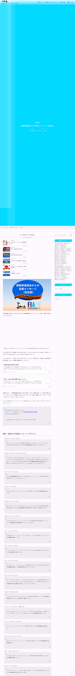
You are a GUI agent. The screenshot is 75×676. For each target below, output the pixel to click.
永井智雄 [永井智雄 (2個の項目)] (64, 263)
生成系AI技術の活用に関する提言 (16, 249)
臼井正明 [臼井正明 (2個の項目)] (64, 268)
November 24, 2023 (31, 402)
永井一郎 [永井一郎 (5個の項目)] (58, 247)
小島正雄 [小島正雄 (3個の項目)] (64, 252)
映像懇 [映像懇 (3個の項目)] (69, 250)
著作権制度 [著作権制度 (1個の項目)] (58, 274)
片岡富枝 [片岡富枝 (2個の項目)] (58, 259)
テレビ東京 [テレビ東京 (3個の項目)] (58, 252)
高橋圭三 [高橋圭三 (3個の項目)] (58, 256)
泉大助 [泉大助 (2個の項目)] (69, 270)
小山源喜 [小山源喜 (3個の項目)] (64, 250)
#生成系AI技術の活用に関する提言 (30, 394)
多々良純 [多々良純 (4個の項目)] (58, 250)
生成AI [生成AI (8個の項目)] (66, 243)
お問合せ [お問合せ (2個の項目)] (64, 259)
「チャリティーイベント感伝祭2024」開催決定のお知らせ (18, 255)
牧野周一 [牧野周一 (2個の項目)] (58, 270)
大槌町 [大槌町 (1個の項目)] (63, 272)
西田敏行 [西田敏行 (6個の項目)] (58, 245)
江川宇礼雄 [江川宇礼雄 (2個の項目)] (58, 263)
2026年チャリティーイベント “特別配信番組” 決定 (18, 243)
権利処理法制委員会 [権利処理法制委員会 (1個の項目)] (65, 274)
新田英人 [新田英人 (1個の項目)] (58, 279)
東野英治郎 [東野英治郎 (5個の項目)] (64, 247)
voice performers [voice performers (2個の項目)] (59, 265)
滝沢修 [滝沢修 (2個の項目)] (64, 261)
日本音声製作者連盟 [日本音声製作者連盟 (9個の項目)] (59, 243)
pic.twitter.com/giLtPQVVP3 (11, 396)
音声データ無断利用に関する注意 (40, 242)
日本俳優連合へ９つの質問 (39, 255)
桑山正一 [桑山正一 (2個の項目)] (64, 270)
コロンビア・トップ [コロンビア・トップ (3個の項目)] (65, 254)
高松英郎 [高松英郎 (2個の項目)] (58, 268)
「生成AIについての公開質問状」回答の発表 (42, 249)
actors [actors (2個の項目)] (69, 268)
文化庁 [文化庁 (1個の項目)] (65, 277)
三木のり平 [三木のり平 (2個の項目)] (58, 261)
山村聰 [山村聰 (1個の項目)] (63, 279)
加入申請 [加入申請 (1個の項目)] (58, 272)
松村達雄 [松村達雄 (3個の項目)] (58, 254)
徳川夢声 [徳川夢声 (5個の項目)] (64, 245)
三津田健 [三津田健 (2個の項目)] (64, 256)
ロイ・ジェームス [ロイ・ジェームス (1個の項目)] (59, 277)
